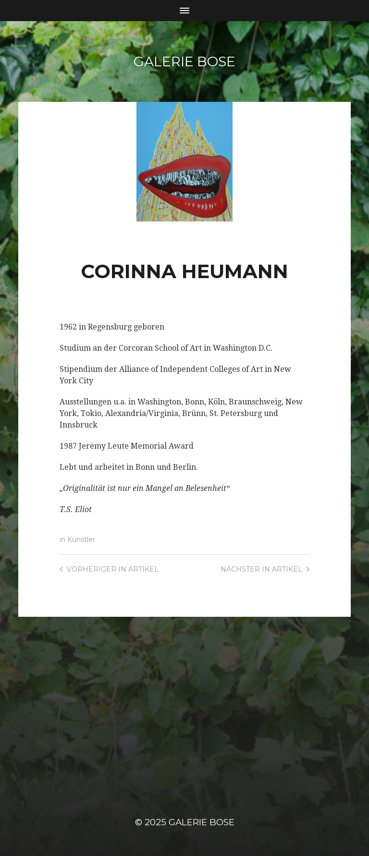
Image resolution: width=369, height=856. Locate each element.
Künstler (81, 539)
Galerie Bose (184, 61)
